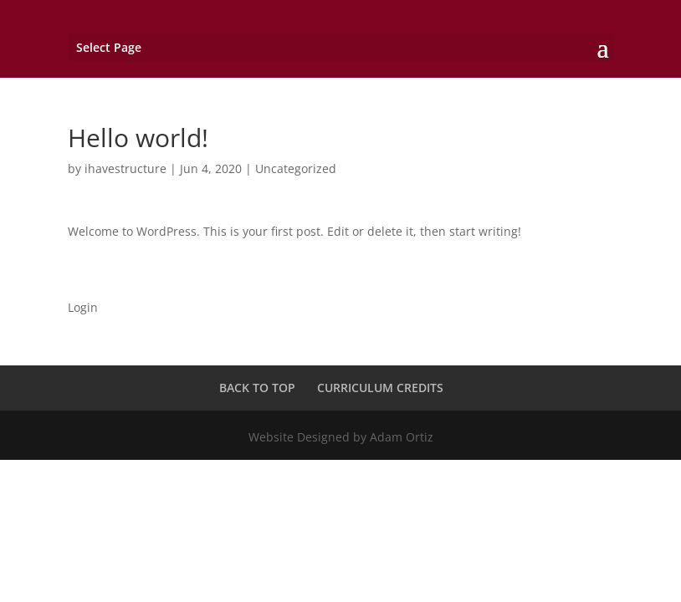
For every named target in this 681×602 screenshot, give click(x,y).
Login (83, 307)
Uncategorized (295, 168)
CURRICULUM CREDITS (380, 387)
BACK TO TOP (257, 387)
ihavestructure (125, 168)
